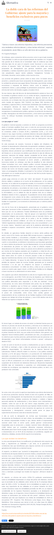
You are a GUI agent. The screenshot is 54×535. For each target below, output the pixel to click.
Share (4, 520)
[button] (48, 2)
